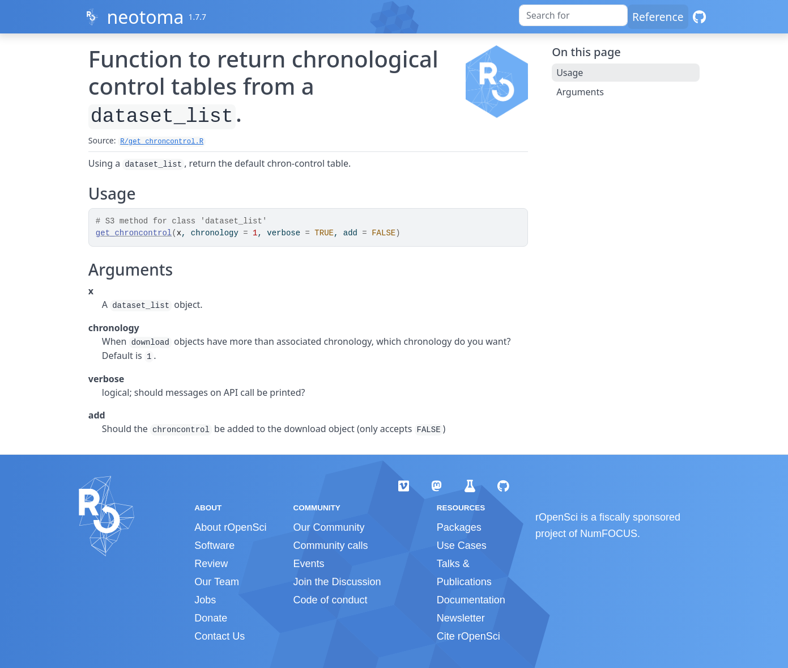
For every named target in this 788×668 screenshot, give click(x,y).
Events (308, 563)
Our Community (328, 527)
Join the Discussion (337, 581)
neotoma (145, 16)
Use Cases (462, 545)
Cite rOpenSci (468, 636)
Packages (459, 527)
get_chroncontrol (134, 233)
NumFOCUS (608, 533)
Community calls (330, 545)
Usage (569, 72)
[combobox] (573, 15)
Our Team (216, 581)
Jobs (205, 600)
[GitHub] (699, 17)
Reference (657, 16)
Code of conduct (330, 600)
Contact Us (219, 636)
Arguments (580, 92)
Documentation (471, 600)
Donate (210, 618)
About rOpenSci (230, 527)
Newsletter (461, 618)
